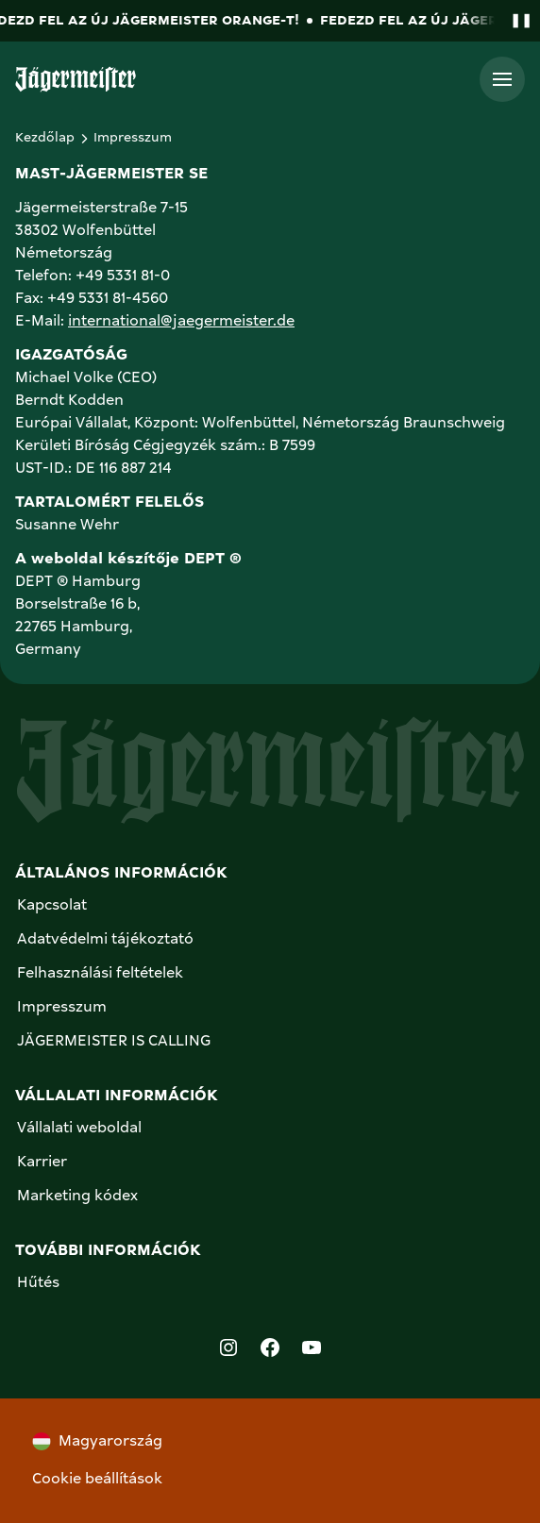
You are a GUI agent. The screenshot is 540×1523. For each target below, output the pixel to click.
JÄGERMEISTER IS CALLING (114, 1041)
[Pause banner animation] (517, 21)
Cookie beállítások (97, 1479)
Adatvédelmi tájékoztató (105, 939)
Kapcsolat (52, 905)
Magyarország (97, 1441)
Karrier (42, 1162)
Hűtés (38, 1283)
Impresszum (62, 1007)
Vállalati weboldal (79, 1128)
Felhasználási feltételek (100, 973)
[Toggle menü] (502, 79)
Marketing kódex (77, 1196)
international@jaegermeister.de (181, 321)
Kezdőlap (45, 137)
